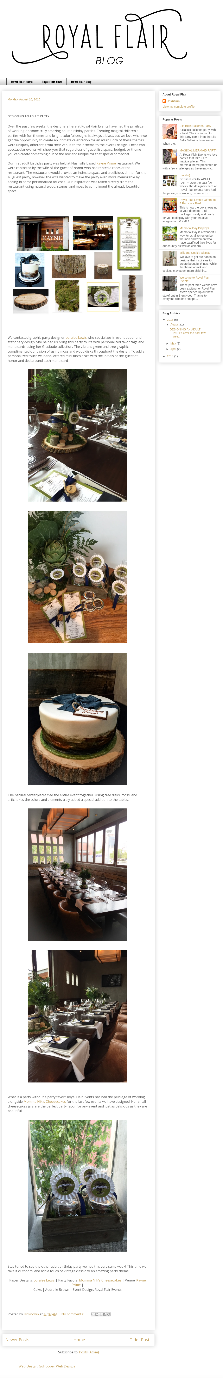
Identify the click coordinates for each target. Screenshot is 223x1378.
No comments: (72, 1314)
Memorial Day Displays (194, 228)
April (173, 349)
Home (79, 1339)
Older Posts (140, 1339)
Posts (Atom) (89, 1352)
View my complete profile (179, 106)
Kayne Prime (106, 163)
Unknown (173, 101)
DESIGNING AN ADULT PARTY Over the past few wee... (188, 333)
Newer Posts (17, 1339)
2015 (170, 319)
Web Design (28, 1366)
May (173, 343)
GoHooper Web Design (57, 1366)
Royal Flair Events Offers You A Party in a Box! (198, 201)
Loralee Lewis (76, 337)
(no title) (185, 175)
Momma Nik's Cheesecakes (45, 1101)
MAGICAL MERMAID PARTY (198, 150)
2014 (170, 356)
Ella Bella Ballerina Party (195, 126)
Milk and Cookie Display (195, 252)
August (175, 324)
